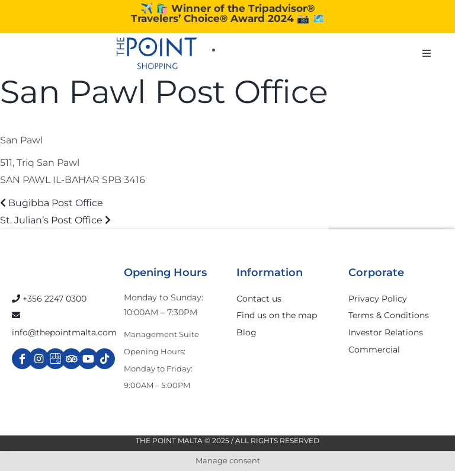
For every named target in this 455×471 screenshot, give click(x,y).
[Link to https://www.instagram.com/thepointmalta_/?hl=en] (38, 358)
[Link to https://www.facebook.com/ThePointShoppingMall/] (22, 358)
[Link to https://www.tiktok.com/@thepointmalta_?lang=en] (104, 358)
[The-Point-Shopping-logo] (157, 53)
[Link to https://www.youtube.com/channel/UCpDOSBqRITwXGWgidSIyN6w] (88, 358)
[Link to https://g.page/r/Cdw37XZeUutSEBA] (55, 358)
